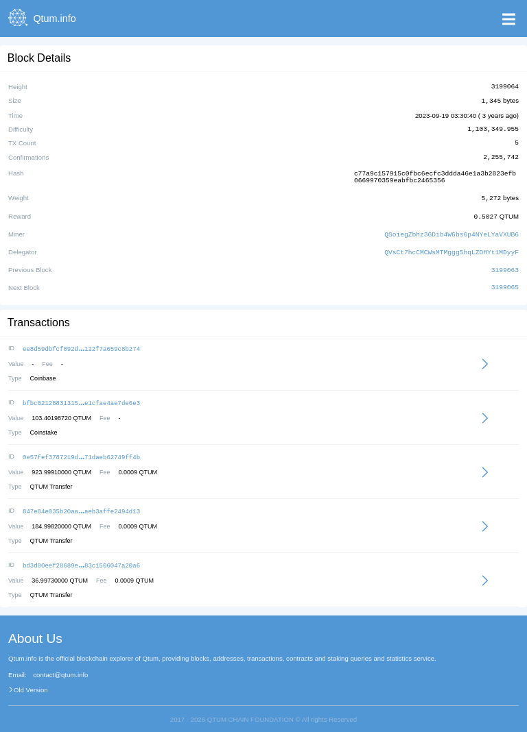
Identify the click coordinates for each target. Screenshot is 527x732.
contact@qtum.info (60, 666)
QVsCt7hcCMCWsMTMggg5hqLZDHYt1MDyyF (451, 247)
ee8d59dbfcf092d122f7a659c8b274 (81, 343)
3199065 (505, 282)
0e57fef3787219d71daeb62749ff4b (81, 450)
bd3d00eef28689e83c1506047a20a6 (81, 556)
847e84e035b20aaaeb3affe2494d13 (81, 503)
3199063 (505, 264)
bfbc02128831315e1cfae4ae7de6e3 (81, 396)
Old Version (31, 681)
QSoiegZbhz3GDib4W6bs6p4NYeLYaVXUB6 (451, 230)
